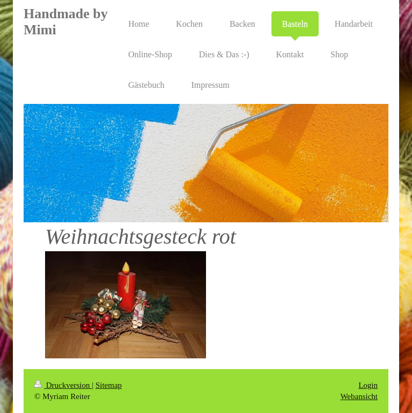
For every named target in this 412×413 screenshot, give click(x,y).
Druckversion (63, 385)
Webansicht (359, 396)
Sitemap (108, 385)
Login (368, 385)
